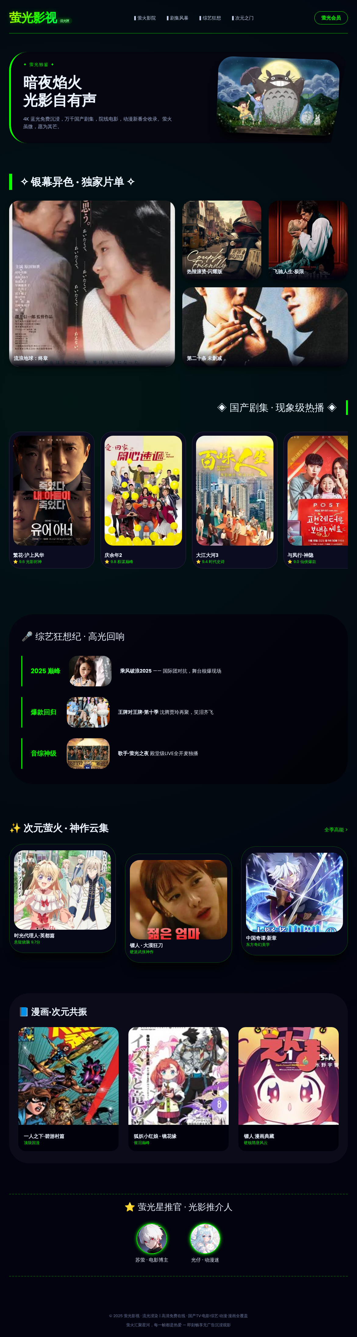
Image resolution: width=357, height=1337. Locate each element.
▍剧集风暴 (177, 18)
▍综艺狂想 (209, 18)
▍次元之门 (242, 18)
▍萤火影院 (144, 18)
